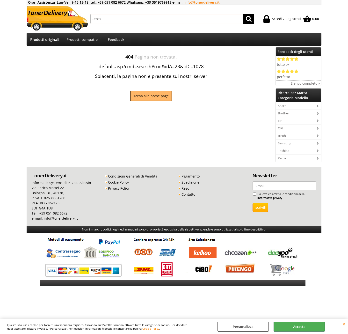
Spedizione (190, 182)
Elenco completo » (305, 83)
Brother (283, 113)
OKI (280, 128)
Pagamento (190, 176)
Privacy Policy (119, 188)
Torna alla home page (151, 96)
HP (280, 121)
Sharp (282, 106)
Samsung (284, 143)
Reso (185, 188)
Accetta (299, 326)
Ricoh (282, 136)
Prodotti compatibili (83, 39)
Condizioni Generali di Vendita (132, 176)
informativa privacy (269, 198)
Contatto (188, 194)
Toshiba (283, 150)
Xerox (282, 158)
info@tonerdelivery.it (202, 2)
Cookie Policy (150, 328)
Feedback (116, 39)
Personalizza (243, 326)
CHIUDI (344, 324)
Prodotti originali (44, 39)
